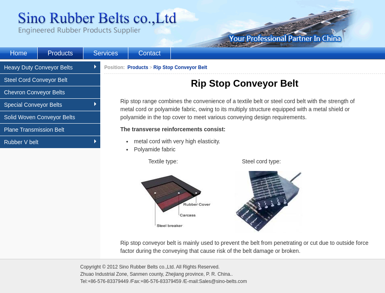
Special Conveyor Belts (51, 105)
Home (18, 53)
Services (105, 53)
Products (60, 53)
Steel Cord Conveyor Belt (35, 80)
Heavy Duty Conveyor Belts (51, 67)
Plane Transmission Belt (34, 129)
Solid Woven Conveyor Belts (39, 117)
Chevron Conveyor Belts (34, 92)
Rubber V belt (51, 142)
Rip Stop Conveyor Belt (180, 67)
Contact (149, 53)
